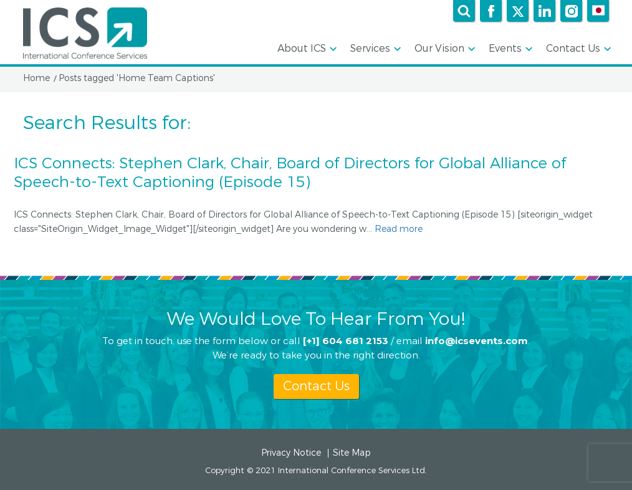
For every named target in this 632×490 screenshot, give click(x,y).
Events (509, 49)
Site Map (352, 453)
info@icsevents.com (476, 340)
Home (36, 78)
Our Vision (443, 49)
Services (374, 49)
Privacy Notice (291, 453)
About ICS (306, 49)
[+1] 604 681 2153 (345, 340)
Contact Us (577, 49)
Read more (399, 229)
